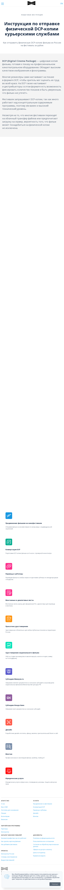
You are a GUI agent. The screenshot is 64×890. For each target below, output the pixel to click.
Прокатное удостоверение (17, 626)
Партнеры (4, 829)
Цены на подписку (39, 852)
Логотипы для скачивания (9, 810)
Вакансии (4, 819)
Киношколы (5, 832)
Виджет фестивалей (7, 860)
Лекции (3, 813)
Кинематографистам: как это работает (13, 838)
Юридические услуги (15, 778)
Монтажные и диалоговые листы (20, 600)
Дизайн (9, 730)
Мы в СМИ (4, 807)
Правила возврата (39, 856)
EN (61, 3)
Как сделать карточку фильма (11, 841)
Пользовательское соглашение (43, 841)
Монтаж (9, 754)
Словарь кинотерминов (9, 857)
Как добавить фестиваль (9, 844)
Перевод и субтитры (14, 574)
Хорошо (55, 884)
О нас (3, 804)
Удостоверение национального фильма (22, 653)
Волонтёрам (5, 816)
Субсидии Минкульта (15, 679)
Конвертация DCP (13, 549)
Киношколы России (7, 854)
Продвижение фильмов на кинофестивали (24, 523)
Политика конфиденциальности (44, 838)
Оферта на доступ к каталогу (42, 849)
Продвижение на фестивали (42, 804)
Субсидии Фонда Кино (15, 705)
